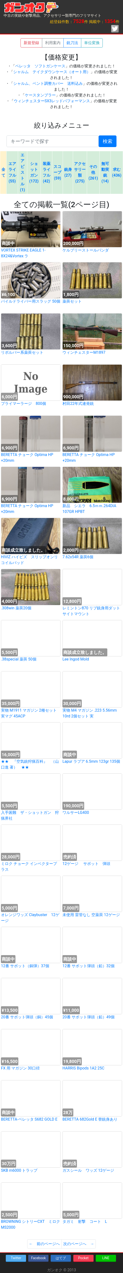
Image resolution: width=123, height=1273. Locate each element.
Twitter (16, 1258)
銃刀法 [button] (72, 42)
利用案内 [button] (53, 42)
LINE (105, 1258)
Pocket (83, 1258)
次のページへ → (78, 1244)
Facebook (38, 1258)
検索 (107, 141)
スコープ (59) (57, 172)
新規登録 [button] (31, 42)
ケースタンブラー (40, 95)
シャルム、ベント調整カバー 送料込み (48, 83)
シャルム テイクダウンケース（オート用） (51, 72)
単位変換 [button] (92, 42)
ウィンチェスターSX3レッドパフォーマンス (52, 101)
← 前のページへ (44, 1244)
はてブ (61, 1258)
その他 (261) (93, 172)
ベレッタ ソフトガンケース (40, 66)
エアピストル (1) (22, 172)
